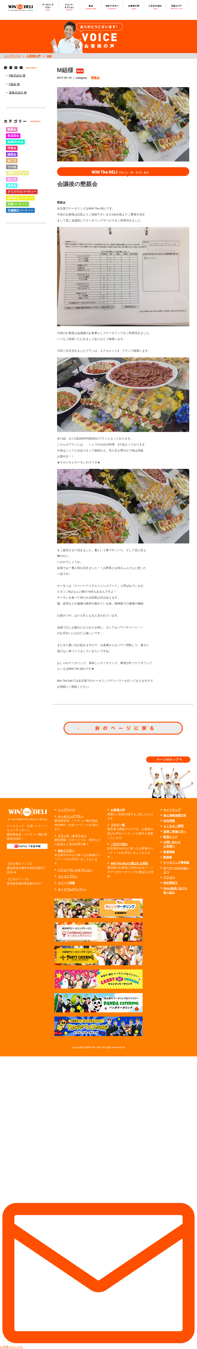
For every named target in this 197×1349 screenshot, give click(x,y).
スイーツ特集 (66, 883)
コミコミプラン (68, 876)
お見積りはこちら (98, 1202)
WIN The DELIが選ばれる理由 (129, 863)
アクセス (169, 877)
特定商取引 (170, 883)
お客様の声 (33, 56)
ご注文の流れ (119, 844)
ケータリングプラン (71, 816)
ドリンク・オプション (72, 835)
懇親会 (95, 77)
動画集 (167, 857)
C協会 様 (14, 84)
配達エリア (170, 837)
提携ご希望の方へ (174, 831)
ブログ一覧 (118, 825)
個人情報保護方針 (174, 815)
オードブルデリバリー (72, 889)
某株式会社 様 (18, 92)
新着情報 (169, 852)
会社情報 (169, 820)
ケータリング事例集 (176, 862)
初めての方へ (66, 850)
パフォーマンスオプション (75, 870)
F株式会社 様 (17, 75)
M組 (49, 56)
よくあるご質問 (173, 826)
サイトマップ (172, 810)
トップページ (12, 56)
